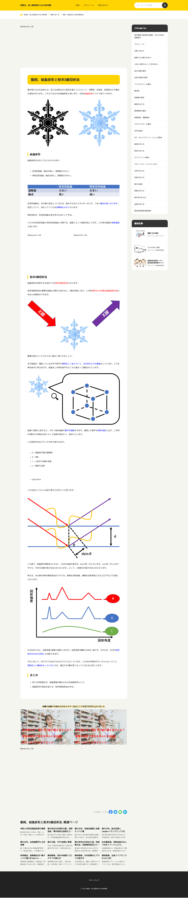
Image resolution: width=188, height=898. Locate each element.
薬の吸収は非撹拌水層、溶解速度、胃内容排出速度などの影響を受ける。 (59, 831)
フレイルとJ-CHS (154, 260)
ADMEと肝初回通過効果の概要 (32, 829)
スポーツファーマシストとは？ (160, 248)
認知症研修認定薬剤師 (160, 263)
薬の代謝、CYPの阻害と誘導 (59, 842)
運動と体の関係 (153, 246)
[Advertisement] (73, 45)
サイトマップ (94, 880)
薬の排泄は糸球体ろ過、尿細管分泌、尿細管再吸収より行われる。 (87, 845)
